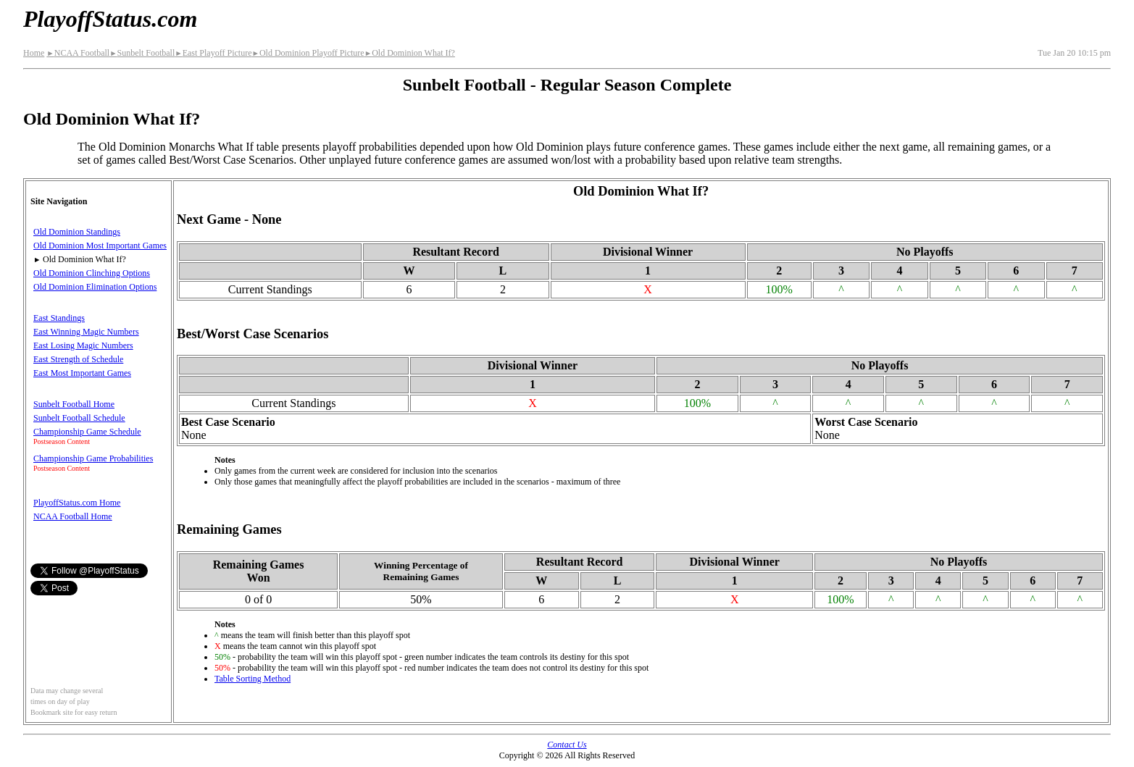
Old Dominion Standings (76, 232)
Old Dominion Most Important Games (100, 245)
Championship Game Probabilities (93, 458)
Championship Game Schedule (87, 432)
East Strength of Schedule (78, 359)
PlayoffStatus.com (110, 19)
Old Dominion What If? (409, 53)
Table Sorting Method (252, 679)
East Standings (59, 318)
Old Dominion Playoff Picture (307, 53)
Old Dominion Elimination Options (95, 287)
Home (33, 53)
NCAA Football (77, 53)
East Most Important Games (82, 373)
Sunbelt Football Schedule (79, 418)
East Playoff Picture (213, 53)
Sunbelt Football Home (73, 404)
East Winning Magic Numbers (86, 332)
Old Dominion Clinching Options (91, 273)
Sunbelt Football (142, 53)
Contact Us (566, 744)
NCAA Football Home (72, 516)
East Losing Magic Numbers (83, 345)
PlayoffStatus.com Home (76, 503)
